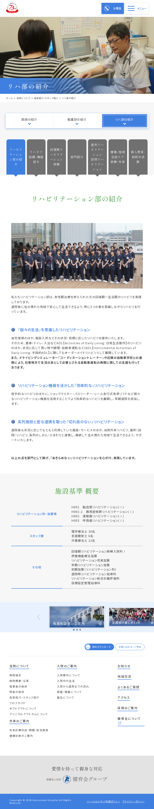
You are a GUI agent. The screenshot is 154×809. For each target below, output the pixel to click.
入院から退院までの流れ (73, 686)
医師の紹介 (29, 119)
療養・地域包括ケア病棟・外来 (117, 157)
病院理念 (15, 675)
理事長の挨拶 (18, 686)
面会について (65, 697)
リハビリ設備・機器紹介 (36, 157)
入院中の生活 (66, 681)
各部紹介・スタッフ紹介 (24, 697)
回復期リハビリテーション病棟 (56, 156)
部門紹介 (77, 157)
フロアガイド (17, 703)
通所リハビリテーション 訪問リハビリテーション (98, 157)
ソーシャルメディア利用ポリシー (103, 801)
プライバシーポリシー (133, 801)
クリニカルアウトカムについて (28, 714)
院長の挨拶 (16, 692)
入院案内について (68, 675)
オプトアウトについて (23, 708)
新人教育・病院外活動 (138, 157)
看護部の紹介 (77, 119)
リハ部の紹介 (124, 119)
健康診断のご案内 (21, 736)
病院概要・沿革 (19, 681)
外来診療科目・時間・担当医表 (29, 730)
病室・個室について (69, 692)
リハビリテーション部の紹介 (15, 156)
